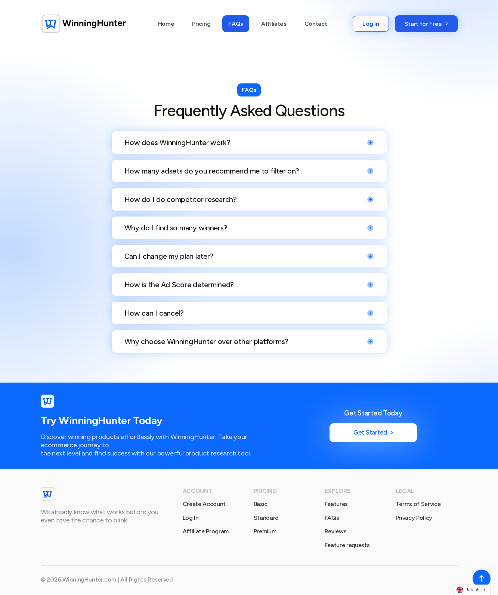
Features (336, 503)
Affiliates (274, 23)
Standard (266, 517)
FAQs (235, 23)
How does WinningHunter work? (177, 142)
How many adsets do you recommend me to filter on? (212, 170)
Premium (265, 531)
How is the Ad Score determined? (179, 284)
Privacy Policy (414, 517)
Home (166, 23)
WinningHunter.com (89, 579)
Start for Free (426, 23)
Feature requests (347, 545)
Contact (315, 23)
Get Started (373, 432)
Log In (370, 23)
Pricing (201, 23)
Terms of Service (418, 503)
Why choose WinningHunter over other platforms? (206, 341)
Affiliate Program (206, 531)
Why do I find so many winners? (176, 227)
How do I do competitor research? (180, 199)
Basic (260, 503)
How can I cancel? (154, 313)
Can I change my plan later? (169, 256)
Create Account (204, 503)
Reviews (336, 531)
